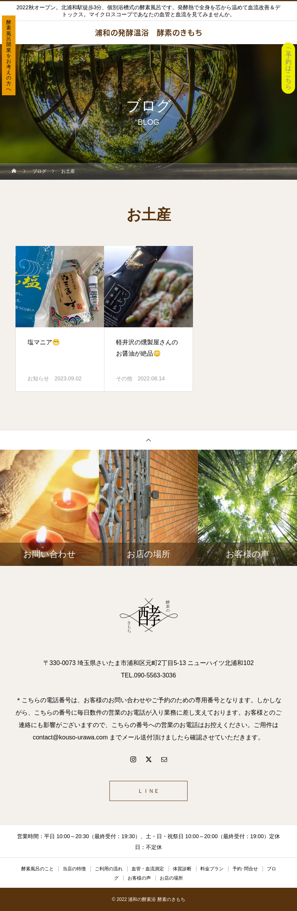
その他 (124, 378)
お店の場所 (171, 878)
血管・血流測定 (147, 868)
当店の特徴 (74, 868)
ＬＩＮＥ (148, 791)
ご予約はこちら (288, 68)
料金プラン (212, 868)
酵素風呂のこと (37, 868)
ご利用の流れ (109, 868)
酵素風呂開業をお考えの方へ (8, 55)
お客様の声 (139, 878)
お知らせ (38, 378)
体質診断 (182, 868)
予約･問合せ (245, 868)
